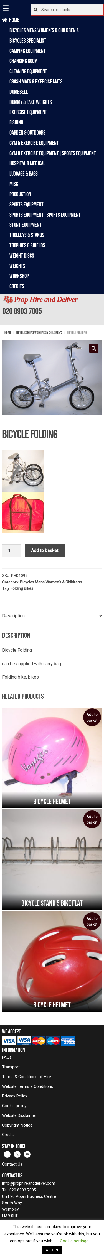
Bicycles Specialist (27, 40)
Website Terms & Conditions (27, 1086)
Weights (17, 266)
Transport (11, 1067)
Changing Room (23, 61)
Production (20, 194)
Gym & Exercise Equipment (34, 143)
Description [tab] (13, 616)
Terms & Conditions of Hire (26, 1077)
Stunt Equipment (25, 224)
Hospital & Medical (27, 163)
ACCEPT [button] (52, 1250)
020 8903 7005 (22, 311)
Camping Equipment (27, 51)
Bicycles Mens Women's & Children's (44, 30)
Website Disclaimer (19, 1115)
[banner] (52, 309)
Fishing (16, 122)
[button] (93, 348)
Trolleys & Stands (26, 235)
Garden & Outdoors (27, 132)
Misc (13, 184)
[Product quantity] (11, 550)
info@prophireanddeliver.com (28, 1183)
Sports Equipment (26, 204)
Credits (16, 286)
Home (14, 20)
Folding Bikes (22, 588)
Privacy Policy (14, 1096)
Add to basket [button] (92, 718)
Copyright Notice (17, 1125)
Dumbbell (18, 91)
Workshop (19, 276)
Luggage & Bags (23, 173)
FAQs (6, 1057)
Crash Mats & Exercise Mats (35, 81)
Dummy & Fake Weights (30, 102)
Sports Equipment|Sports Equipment (45, 214)
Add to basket (44, 550)
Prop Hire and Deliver (45, 299)
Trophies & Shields (27, 245)
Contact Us (12, 1164)
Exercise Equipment (28, 112)
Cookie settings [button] (74, 1240)
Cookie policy (14, 1105)
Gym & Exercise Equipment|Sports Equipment (52, 153)
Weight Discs (21, 255)
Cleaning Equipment (28, 71)
